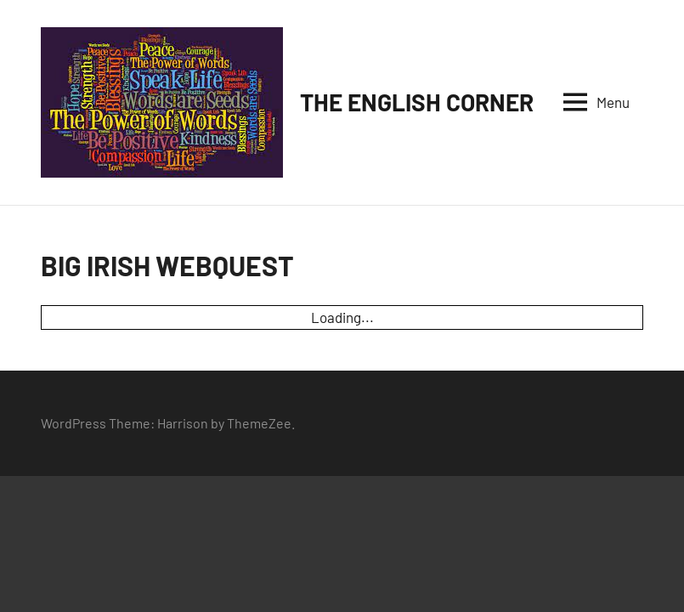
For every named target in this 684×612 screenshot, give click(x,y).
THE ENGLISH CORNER (417, 102)
